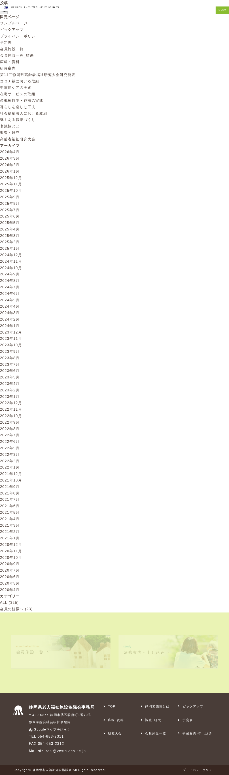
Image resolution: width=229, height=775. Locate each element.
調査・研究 (10, 133)
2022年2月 (10, 461)
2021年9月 (10, 487)
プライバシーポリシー (19, 36)
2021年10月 (11, 480)
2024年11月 (11, 261)
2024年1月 (10, 326)
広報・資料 (10, 62)
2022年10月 (11, 416)
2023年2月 (10, 390)
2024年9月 (10, 274)
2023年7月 (10, 364)
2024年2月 (10, 319)
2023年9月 (10, 351)
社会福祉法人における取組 (23, 113)
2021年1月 (10, 538)
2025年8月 (10, 203)
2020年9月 (10, 564)
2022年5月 (10, 448)
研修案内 (8, 68)
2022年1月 (10, 467)
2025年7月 (10, 210)
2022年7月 (10, 435)
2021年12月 (11, 474)
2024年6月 (10, 294)
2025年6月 (10, 216)
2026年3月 (10, 158)
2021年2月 (10, 532)
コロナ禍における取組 (19, 81)
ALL (3, 602)
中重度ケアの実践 (16, 87)
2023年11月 (11, 338)
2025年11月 (11, 184)
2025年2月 (10, 242)
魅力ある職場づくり (17, 120)
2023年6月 (10, 371)
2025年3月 (10, 236)
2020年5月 (10, 583)
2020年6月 (10, 577)
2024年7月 (10, 287)
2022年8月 (10, 429)
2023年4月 (10, 384)
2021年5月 (10, 512)
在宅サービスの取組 (17, 94)
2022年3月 (10, 454)
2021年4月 (10, 519)
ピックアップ (12, 30)
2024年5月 (10, 300)
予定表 (6, 42)
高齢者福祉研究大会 (17, 139)
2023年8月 (10, 358)
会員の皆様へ (12, 609)
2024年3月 (10, 313)
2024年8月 (10, 281)
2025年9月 (10, 197)
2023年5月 (10, 377)
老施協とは (10, 126)
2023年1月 (10, 397)
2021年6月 (10, 506)
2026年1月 (10, 171)
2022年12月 (11, 403)
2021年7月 (10, 499)
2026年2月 (10, 165)
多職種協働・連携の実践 (21, 100)
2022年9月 (10, 422)
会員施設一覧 (12, 49)
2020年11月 (11, 551)
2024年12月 (11, 255)
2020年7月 (10, 570)
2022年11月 (11, 409)
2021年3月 (10, 525)
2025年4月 (10, 229)
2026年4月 (10, 152)
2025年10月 (11, 190)
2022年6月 (10, 441)
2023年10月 (11, 345)
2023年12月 (11, 332)
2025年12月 (11, 178)
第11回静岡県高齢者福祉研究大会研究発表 (38, 75)
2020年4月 (10, 590)
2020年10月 (11, 558)
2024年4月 (10, 306)
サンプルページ (14, 23)
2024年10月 (11, 268)
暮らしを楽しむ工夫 (17, 107)
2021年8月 (10, 493)
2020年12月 (11, 545)
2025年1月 (10, 248)
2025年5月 (10, 223)
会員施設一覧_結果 (17, 55)
